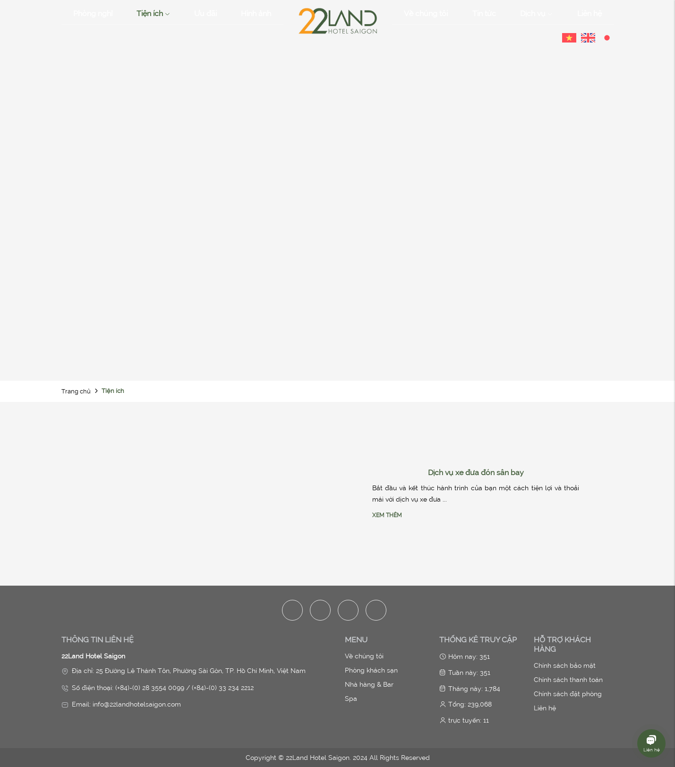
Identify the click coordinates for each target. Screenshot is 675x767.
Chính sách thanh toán (568, 679)
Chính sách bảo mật (565, 665)
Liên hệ (589, 13)
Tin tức (484, 13)
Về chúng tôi (426, 13)
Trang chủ (76, 391)
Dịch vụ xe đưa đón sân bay (476, 472)
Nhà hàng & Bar (369, 684)
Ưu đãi (205, 13)
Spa (351, 698)
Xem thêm (387, 515)
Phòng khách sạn (371, 670)
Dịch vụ (536, 14)
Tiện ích (153, 14)
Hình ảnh (256, 13)
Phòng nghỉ (92, 13)
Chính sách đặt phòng (568, 694)
